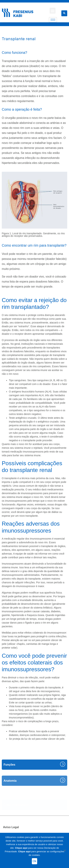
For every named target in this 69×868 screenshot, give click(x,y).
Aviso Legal (11, 827)
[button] (52, 11)
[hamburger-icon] (53, 19)
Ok (34, 861)
